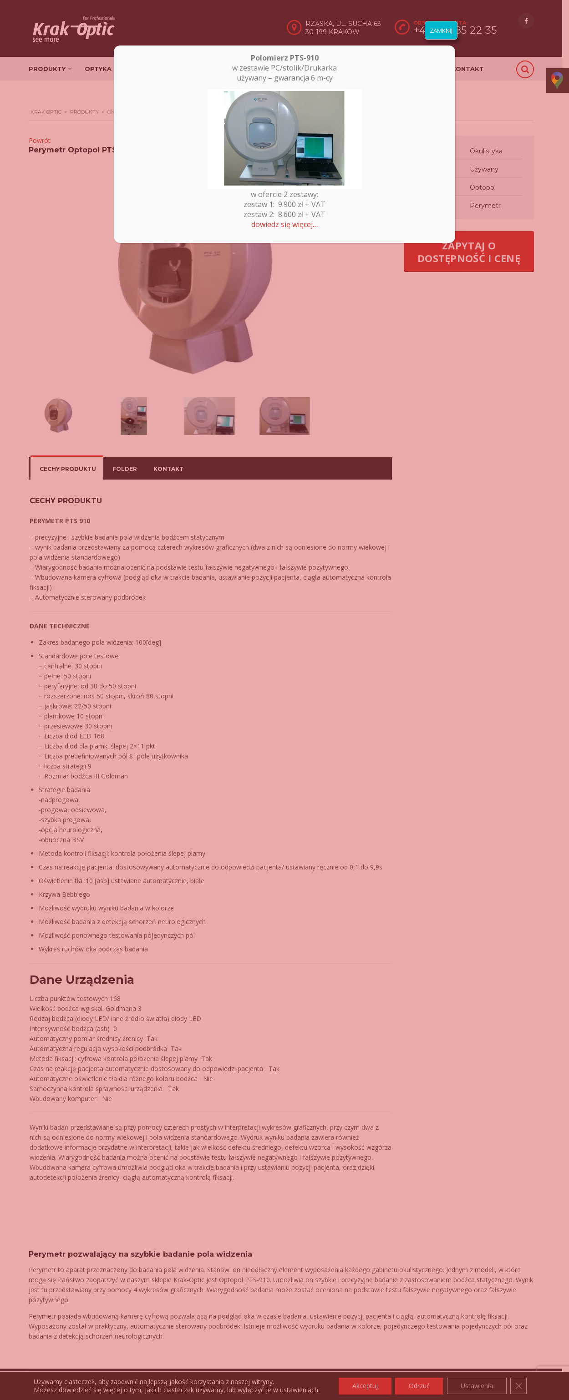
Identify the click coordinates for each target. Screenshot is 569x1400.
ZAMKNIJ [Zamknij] (441, 30)
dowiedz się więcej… (284, 224)
